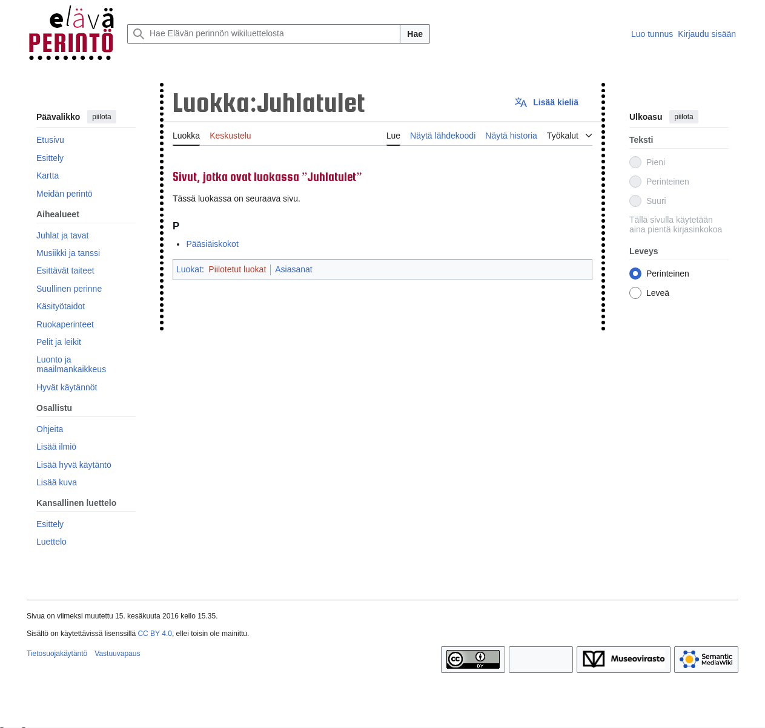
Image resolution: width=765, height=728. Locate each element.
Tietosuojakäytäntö (57, 653)
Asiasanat (293, 269)
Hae (415, 34)
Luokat (189, 269)
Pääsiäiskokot (212, 244)
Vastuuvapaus (117, 653)
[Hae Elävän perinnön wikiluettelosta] (263, 34)
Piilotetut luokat (237, 269)
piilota (101, 117)
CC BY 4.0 (154, 633)
